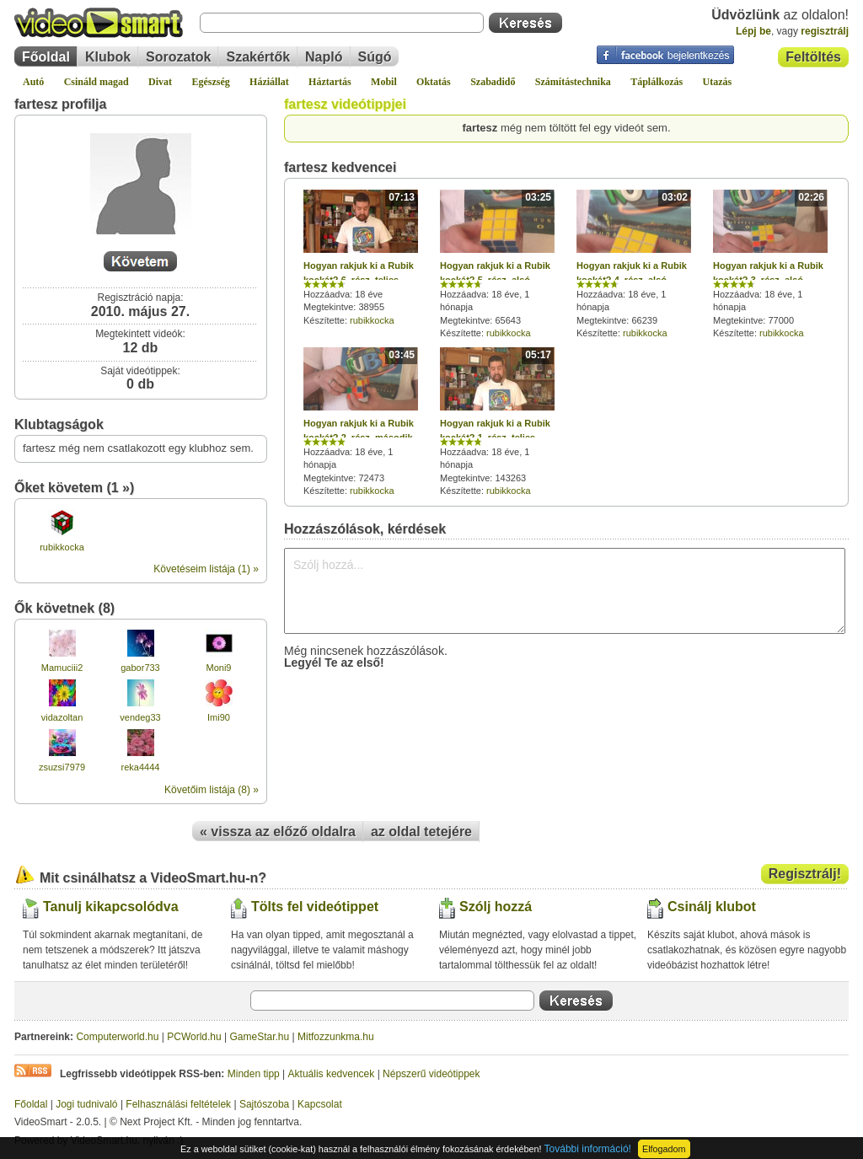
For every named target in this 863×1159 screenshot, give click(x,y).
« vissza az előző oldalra (278, 831)
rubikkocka (62, 547)
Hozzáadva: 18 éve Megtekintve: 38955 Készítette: (360, 257)
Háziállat (269, 82)
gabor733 (140, 668)
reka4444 (140, 767)
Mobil (384, 82)
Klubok (108, 57)
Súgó (375, 57)
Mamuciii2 (62, 668)
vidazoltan (62, 717)
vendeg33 (140, 717)
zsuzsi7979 (62, 767)
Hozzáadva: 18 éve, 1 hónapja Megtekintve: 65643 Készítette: (497, 264)
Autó (33, 82)
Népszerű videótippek (431, 1074)
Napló (323, 57)
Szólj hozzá (495, 906)
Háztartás (329, 82)
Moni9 (219, 668)
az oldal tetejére (421, 831)
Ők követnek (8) (64, 608)
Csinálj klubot (711, 906)
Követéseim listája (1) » (206, 569)
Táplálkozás (656, 82)
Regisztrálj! (805, 874)
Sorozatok (178, 57)
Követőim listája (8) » (211, 790)
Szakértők (258, 57)
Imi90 (218, 717)
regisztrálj (825, 31)
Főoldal (46, 57)
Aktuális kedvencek (331, 1074)
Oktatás (433, 82)
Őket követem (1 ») (74, 487)
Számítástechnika (573, 82)
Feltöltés (813, 57)
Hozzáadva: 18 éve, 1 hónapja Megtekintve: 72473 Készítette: (360, 421)
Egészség (210, 82)
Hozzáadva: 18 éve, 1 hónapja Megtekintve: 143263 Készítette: (497, 421)
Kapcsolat (319, 1104)
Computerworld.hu (117, 1037)
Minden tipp (254, 1074)
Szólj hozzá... (564, 591)
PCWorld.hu (194, 1037)
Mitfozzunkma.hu (335, 1037)
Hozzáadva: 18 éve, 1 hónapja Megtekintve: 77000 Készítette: (770, 264)
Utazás (717, 82)
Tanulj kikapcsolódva (111, 906)
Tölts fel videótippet (314, 906)
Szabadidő (492, 82)
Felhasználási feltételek (178, 1104)
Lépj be (753, 31)
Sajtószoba (264, 1104)
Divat (160, 82)
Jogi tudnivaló (86, 1104)
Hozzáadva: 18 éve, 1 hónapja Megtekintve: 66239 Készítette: (633, 264)
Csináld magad (96, 82)
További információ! (587, 1149)
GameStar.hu (260, 1037)
